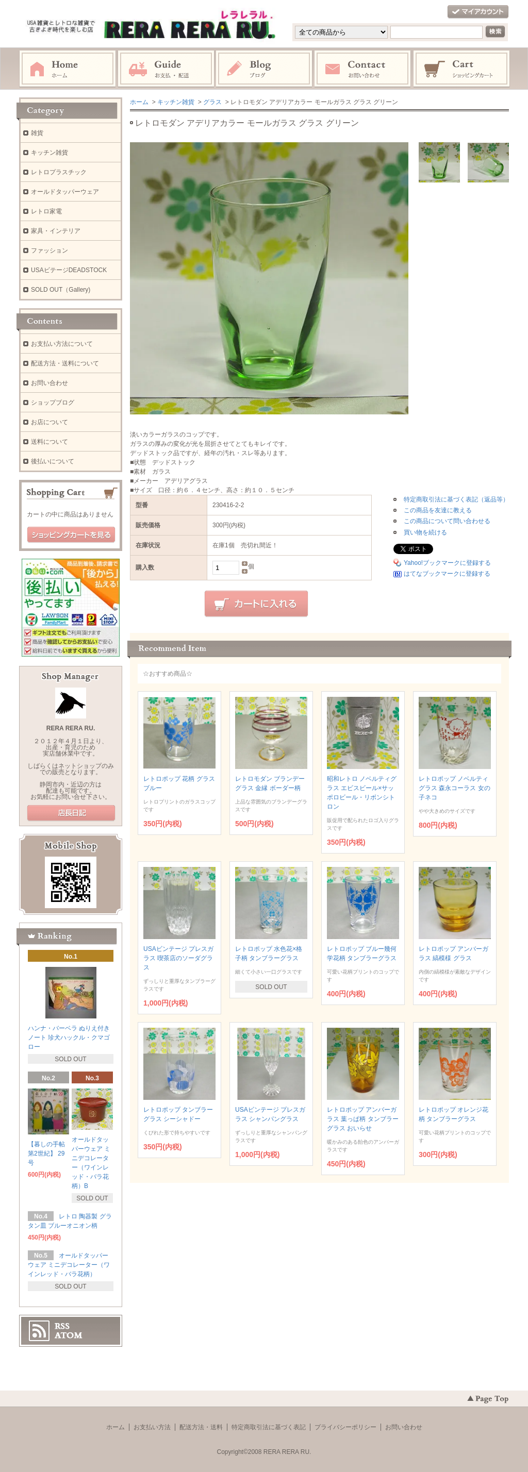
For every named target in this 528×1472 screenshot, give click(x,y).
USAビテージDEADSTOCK (69, 270)
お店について (49, 422)
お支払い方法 (152, 1427)
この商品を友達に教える (438, 510)
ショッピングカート (462, 69)
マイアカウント (478, 12)
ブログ (264, 69)
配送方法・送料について (65, 363)
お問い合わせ (363, 69)
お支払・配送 (166, 69)
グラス (212, 102)
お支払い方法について (62, 343)
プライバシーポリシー (345, 1427)
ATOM (68, 1335)
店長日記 (71, 813)
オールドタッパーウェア (65, 191)
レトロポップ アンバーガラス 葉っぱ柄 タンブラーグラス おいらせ (363, 1119)
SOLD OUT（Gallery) (60, 289)
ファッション (49, 250)
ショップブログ (52, 402)
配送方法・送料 (201, 1427)
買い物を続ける (425, 532)
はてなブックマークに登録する (447, 573)
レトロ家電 (46, 211)
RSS (62, 1326)
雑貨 (37, 133)
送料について (49, 441)
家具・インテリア (55, 231)
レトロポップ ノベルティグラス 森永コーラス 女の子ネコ (454, 788)
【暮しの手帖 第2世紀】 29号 (46, 1153)
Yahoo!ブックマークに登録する (447, 562)
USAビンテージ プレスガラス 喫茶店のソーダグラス (178, 958)
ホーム (67, 69)
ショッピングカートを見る (71, 535)
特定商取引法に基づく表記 (269, 1427)
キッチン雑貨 (175, 102)
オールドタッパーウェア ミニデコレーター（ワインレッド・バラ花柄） (69, 1265)
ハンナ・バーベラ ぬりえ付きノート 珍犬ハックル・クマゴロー (69, 1037)
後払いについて (52, 461)
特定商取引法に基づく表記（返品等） (456, 499)
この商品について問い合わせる (447, 521)
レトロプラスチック (59, 172)
